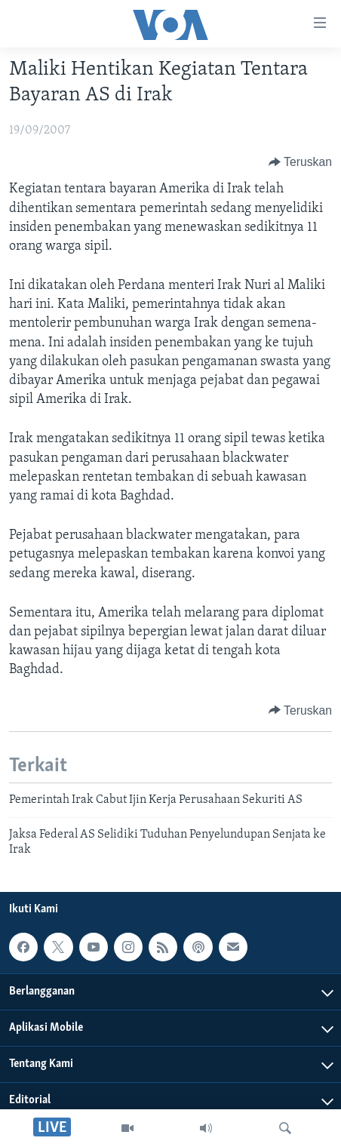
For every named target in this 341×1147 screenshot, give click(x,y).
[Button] (300, 162)
